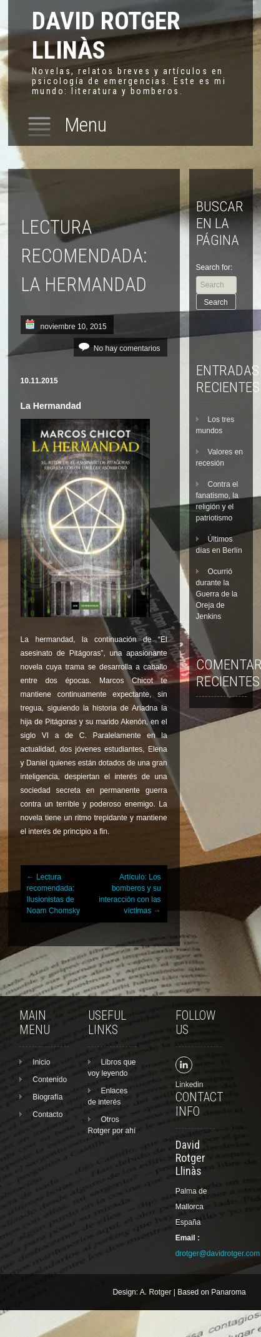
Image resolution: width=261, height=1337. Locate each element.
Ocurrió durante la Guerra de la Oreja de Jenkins (217, 594)
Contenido (49, 1079)
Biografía (47, 1097)
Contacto (47, 1114)
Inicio (41, 1062)
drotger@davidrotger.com (217, 1253)
